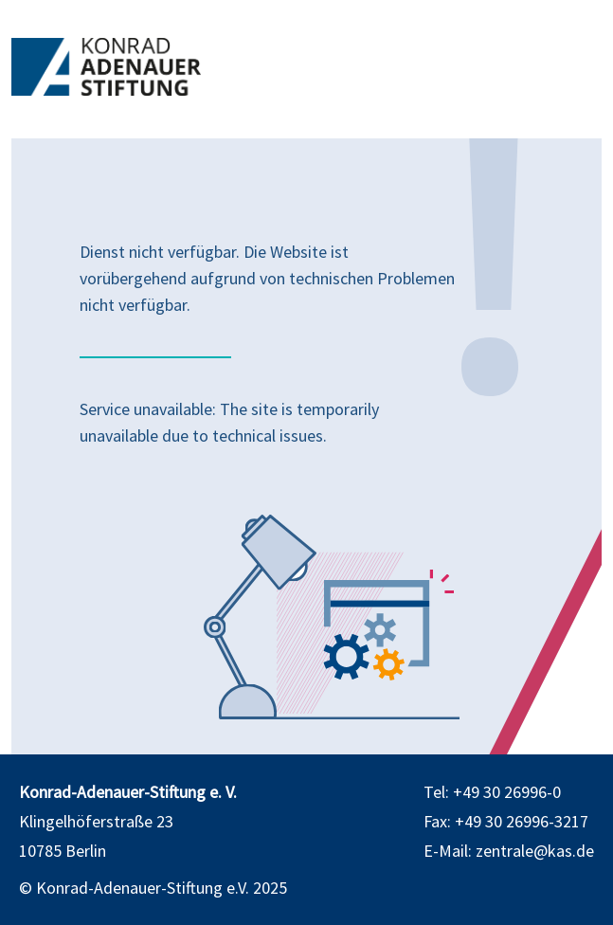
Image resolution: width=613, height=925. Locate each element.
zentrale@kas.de (535, 851)
